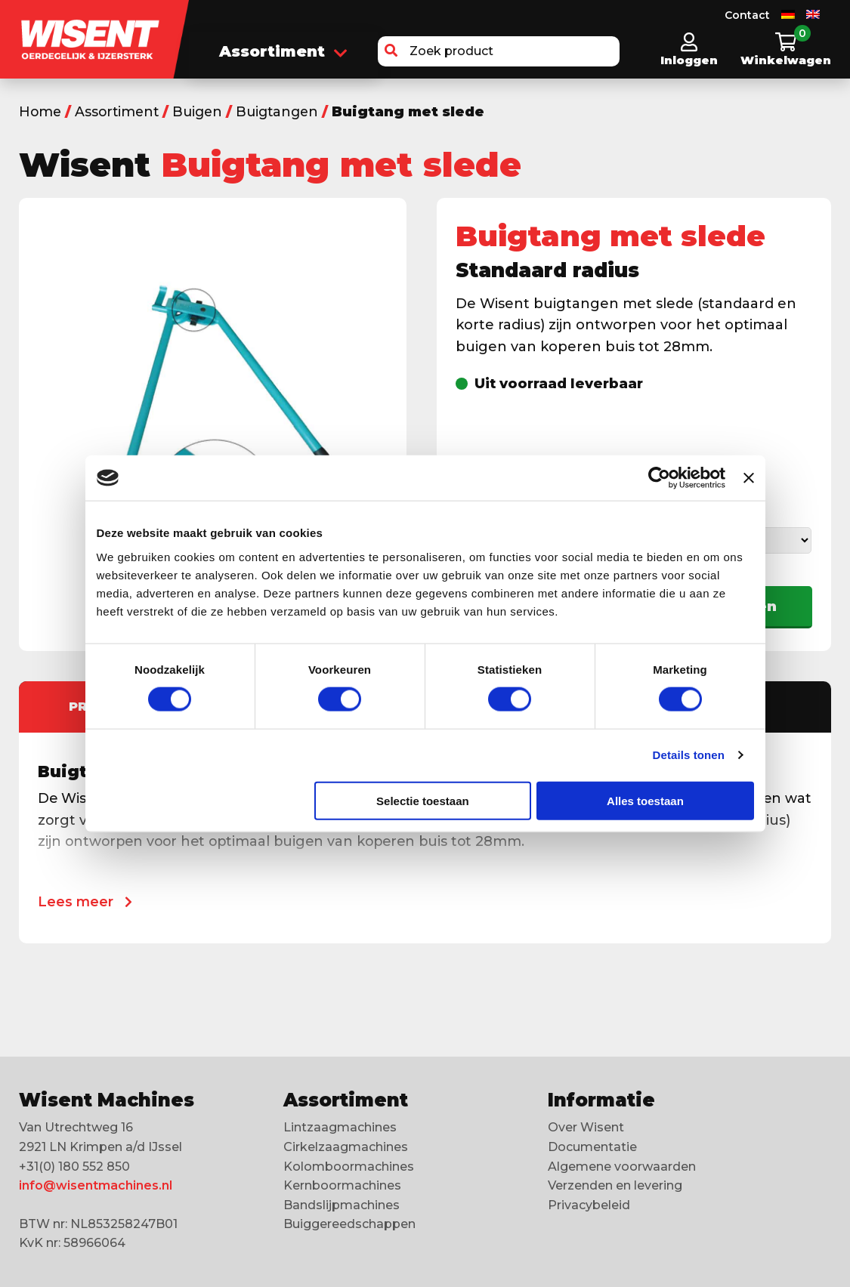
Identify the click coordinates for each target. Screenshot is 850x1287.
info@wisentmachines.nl (95, 1185)
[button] (391, 51)
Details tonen (689, 754)
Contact (747, 15)
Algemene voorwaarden (622, 1166)
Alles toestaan (645, 800)
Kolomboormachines (348, 1166)
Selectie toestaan (422, 800)
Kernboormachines (342, 1185)
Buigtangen (286, 111)
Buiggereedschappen (349, 1224)
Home (41, 111)
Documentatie (592, 1147)
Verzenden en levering (615, 1185)
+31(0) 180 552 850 (74, 1166)
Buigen (203, 111)
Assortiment (283, 52)
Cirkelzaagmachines (345, 1147)
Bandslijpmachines (341, 1205)
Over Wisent (586, 1127)
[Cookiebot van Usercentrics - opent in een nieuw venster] (659, 478)
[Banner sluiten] (748, 478)
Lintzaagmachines (340, 1127)
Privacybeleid (589, 1205)
